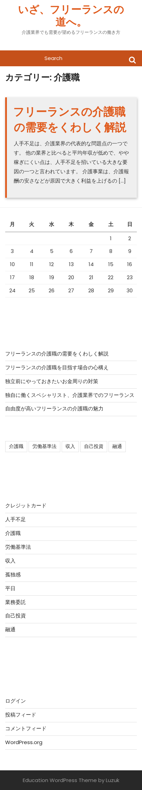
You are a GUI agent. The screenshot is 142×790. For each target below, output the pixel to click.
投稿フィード (20, 714)
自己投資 (15, 615)
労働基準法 (18, 546)
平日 (10, 588)
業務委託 (15, 602)
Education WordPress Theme (60, 780)
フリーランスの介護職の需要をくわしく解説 (69, 119)
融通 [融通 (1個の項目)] (117, 446)
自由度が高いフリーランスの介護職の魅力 (54, 408)
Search (132, 59)
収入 (10, 560)
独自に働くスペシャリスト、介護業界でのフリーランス (69, 395)
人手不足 (15, 519)
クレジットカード (26, 505)
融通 (10, 629)
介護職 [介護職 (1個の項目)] (16, 446)
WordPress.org (23, 742)
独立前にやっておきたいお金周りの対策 (51, 381)
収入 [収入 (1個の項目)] (70, 446)
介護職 (13, 533)
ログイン (15, 700)
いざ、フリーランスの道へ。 (71, 15)
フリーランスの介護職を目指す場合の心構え (57, 367)
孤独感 (13, 574)
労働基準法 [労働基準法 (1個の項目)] (44, 446)
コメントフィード (26, 728)
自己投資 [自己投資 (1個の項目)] (93, 446)
